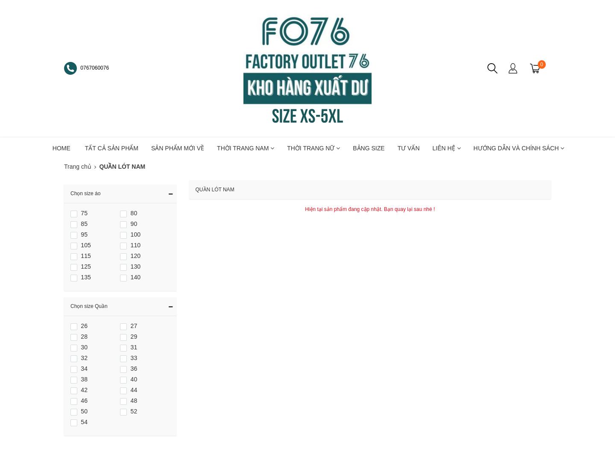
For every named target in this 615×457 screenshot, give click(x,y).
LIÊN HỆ (447, 148)
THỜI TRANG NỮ (313, 148)
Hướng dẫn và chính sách (519, 148)
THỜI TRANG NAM (245, 148)
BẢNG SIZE (368, 148)
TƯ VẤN (409, 148)
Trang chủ (77, 166)
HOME (61, 148)
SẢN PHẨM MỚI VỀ (177, 148)
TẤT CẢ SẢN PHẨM (111, 148)
